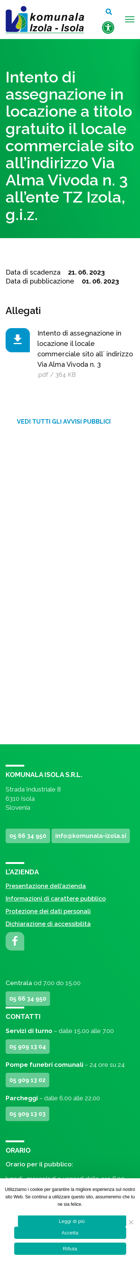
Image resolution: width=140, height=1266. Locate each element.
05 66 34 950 (27, 835)
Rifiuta (70, 1249)
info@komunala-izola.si (90, 835)
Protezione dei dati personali (48, 911)
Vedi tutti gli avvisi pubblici (64, 421)
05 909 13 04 (27, 1046)
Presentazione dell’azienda (46, 886)
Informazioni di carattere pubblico (56, 898)
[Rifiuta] (130, 1222)
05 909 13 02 (27, 1080)
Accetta (70, 1233)
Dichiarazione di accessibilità (48, 923)
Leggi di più (72, 1221)
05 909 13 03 (27, 1113)
